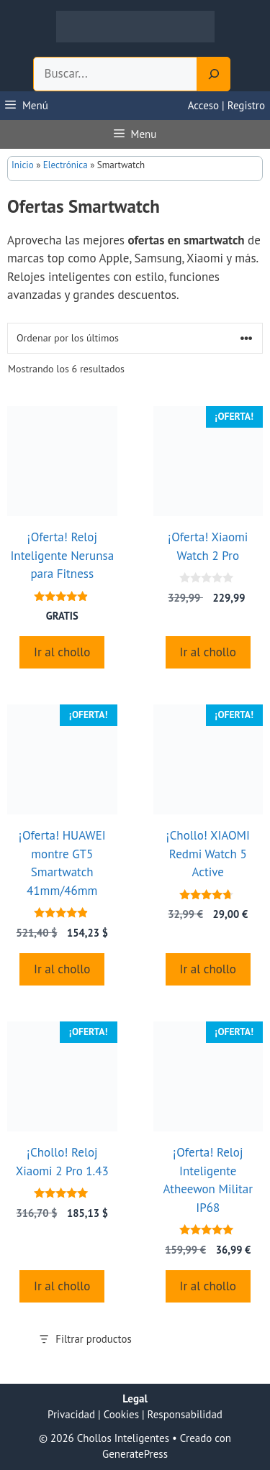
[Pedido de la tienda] (135, 338)
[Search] (213, 74)
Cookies (121, 1414)
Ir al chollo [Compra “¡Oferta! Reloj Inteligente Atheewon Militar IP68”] (208, 1286)
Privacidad (71, 1414)
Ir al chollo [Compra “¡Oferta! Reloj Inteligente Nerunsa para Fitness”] (62, 652)
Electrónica (65, 165)
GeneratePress (135, 1454)
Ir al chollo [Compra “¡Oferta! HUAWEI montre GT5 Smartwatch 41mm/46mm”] (62, 969)
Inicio (23, 165)
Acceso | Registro (226, 105)
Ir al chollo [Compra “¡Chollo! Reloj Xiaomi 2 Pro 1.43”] (62, 1286)
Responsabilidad (185, 1414)
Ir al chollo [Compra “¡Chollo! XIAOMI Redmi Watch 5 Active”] (208, 969)
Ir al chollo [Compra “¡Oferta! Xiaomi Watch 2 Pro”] (208, 652)
